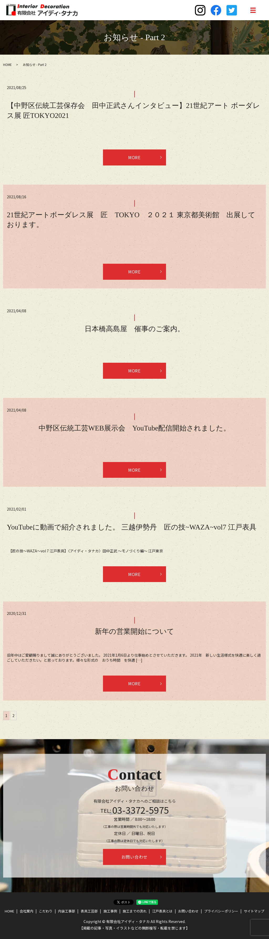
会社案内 (26, 911)
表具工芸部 (89, 911)
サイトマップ (254, 911)
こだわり (46, 911)
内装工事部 (66, 911)
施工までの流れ (135, 911)
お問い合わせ (134, 857)
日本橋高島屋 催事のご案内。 (134, 329)
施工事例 (110, 911)
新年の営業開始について (134, 632)
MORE (134, 157)
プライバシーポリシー (221, 911)
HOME (7, 64)
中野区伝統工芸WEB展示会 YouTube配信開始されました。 (134, 428)
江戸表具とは (162, 911)
